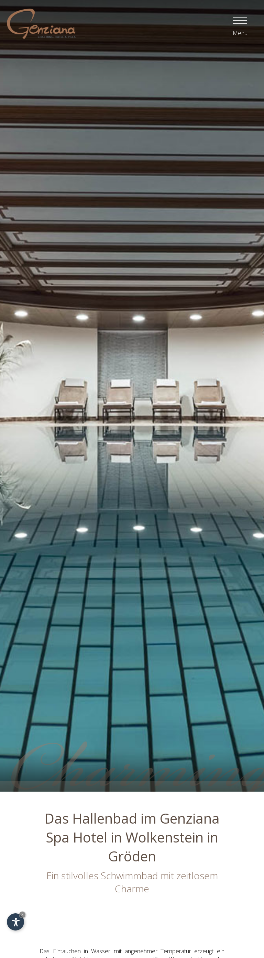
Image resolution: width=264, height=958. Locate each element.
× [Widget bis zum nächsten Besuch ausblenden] (22, 914)
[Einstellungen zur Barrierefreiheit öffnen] (15, 922)
